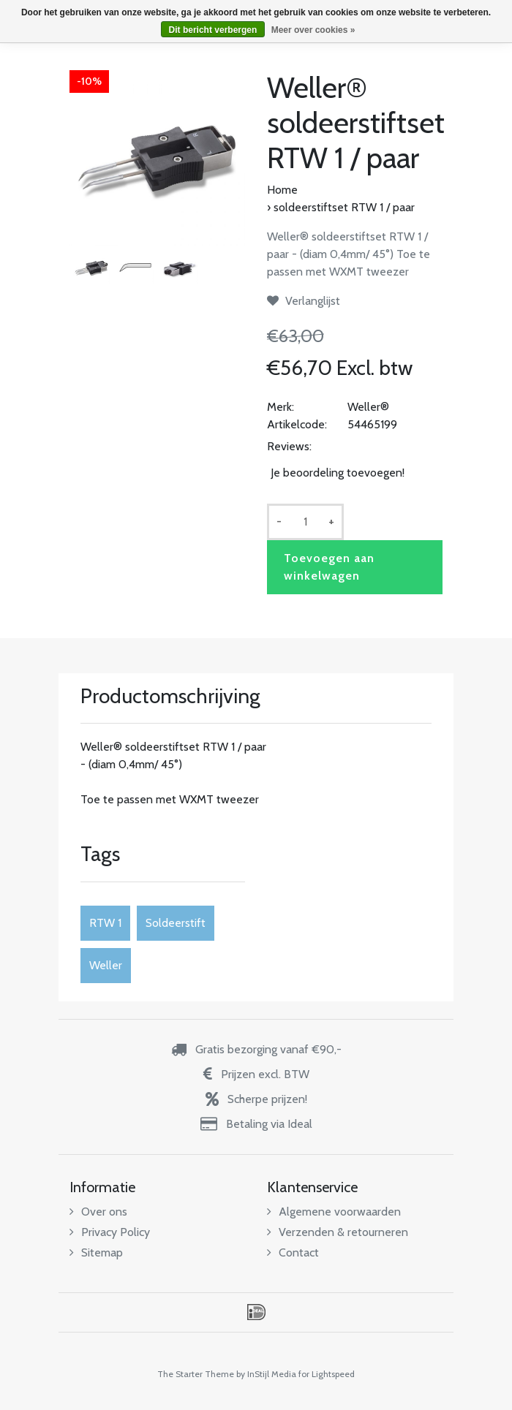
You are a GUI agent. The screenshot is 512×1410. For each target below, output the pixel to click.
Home (282, 190)
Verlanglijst (303, 301)
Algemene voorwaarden (334, 1211)
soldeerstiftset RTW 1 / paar (344, 207)
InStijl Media (271, 1373)
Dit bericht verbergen (213, 30)
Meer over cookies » (313, 30)
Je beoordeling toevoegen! (337, 473)
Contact (293, 1252)
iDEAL (256, 1312)
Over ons (98, 1211)
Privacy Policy (109, 1232)
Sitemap (96, 1252)
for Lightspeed (326, 1373)
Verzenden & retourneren (337, 1232)
